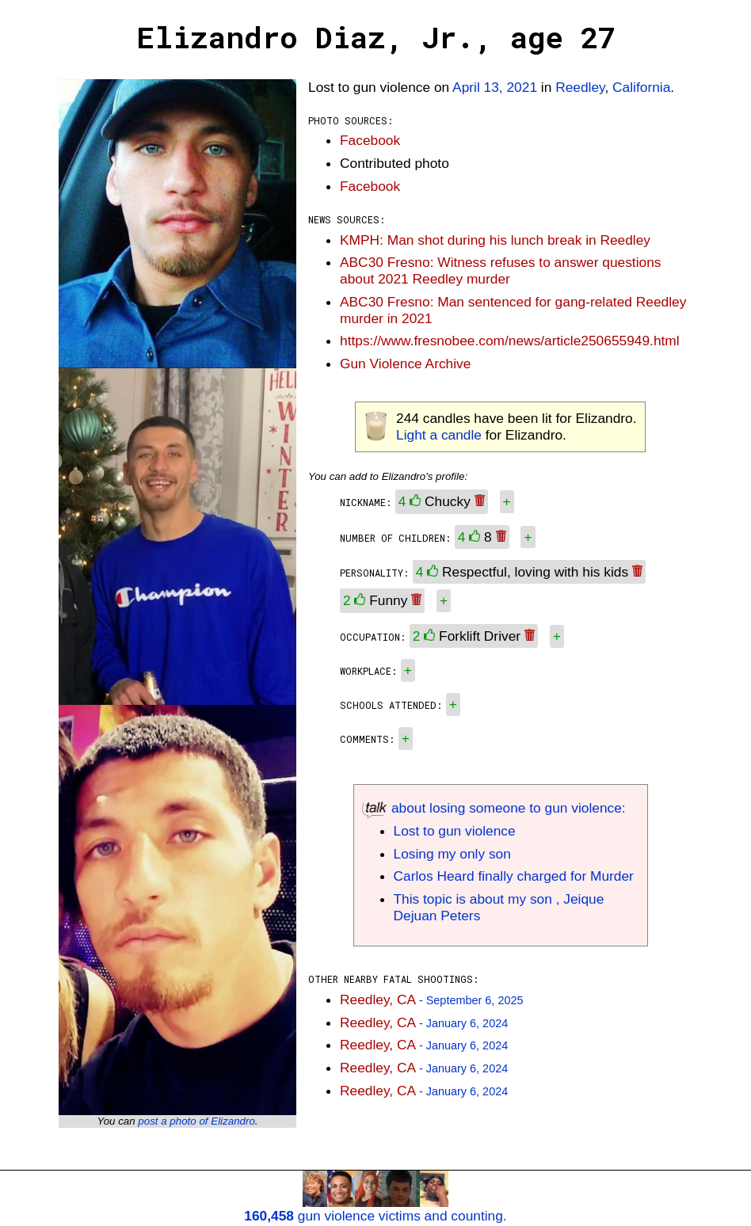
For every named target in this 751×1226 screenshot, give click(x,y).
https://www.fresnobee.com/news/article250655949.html (510, 340)
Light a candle (439, 435)
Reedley (579, 87)
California (641, 87)
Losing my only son (452, 854)
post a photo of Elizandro (196, 1121)
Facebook (370, 140)
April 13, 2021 (494, 87)
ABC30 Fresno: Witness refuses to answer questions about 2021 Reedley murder (500, 270)
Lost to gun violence (455, 831)
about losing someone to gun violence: (494, 808)
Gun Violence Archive (405, 363)
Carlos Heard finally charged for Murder (514, 876)
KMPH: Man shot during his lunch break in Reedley (495, 240)
